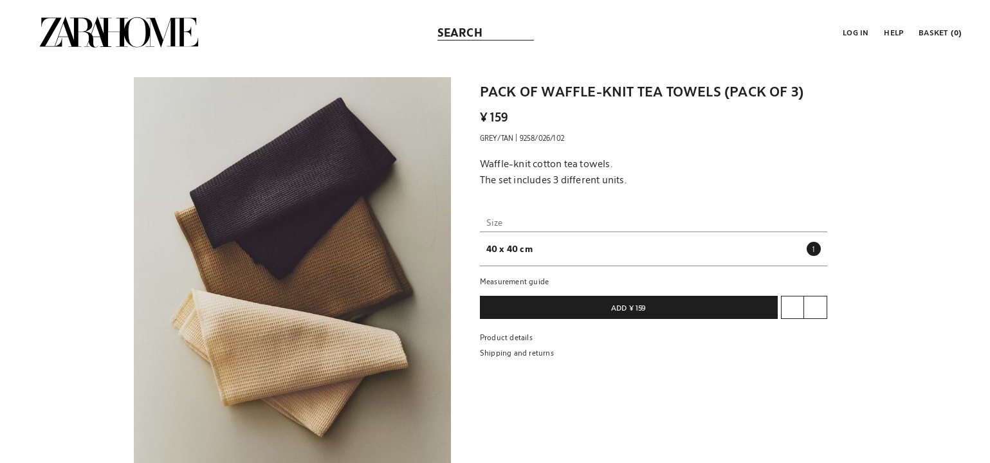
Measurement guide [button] (514, 281)
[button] (854, 32)
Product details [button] (506, 336)
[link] (119, 32)
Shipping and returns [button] (517, 352)
